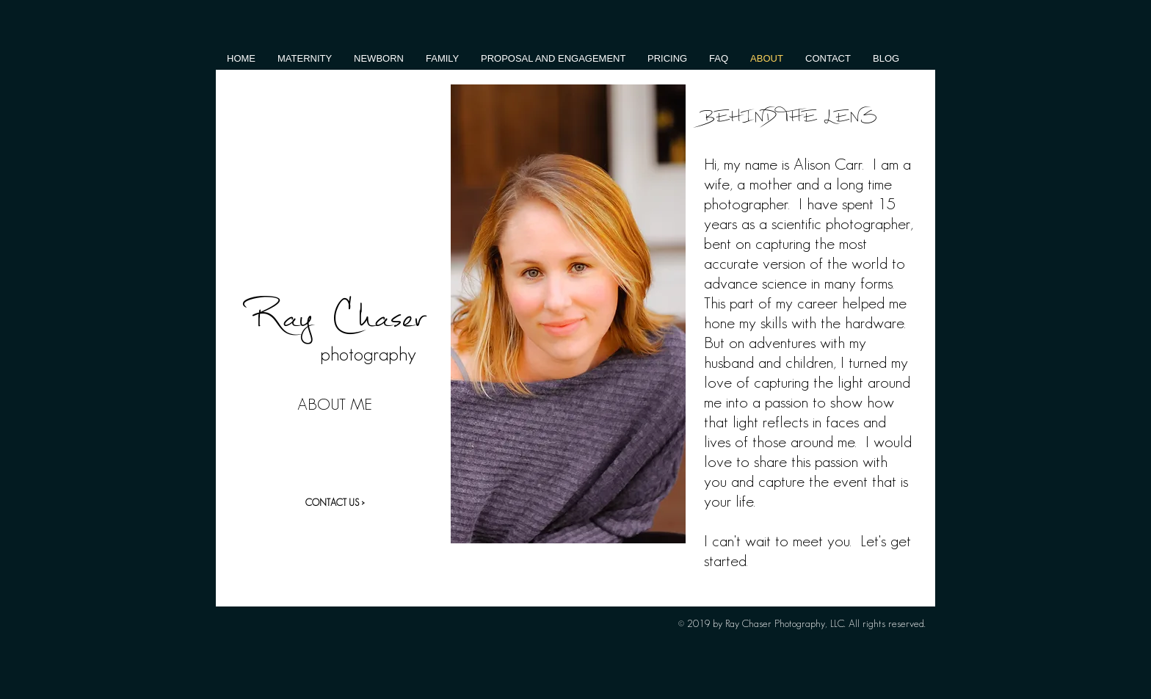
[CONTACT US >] (335, 503)
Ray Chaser (335, 316)
